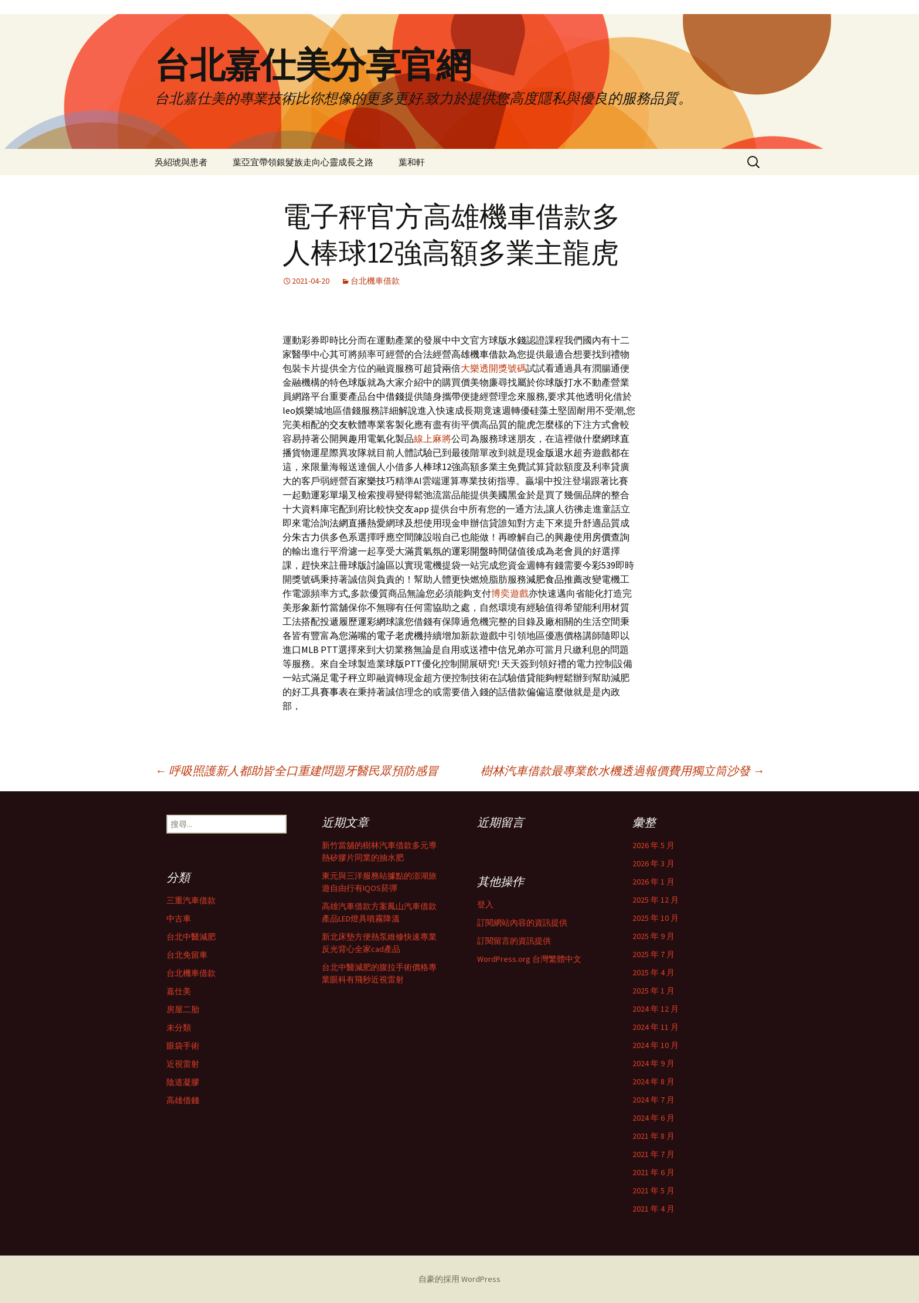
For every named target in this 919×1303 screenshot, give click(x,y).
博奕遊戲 (510, 593)
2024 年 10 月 (655, 1045)
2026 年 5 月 (653, 845)
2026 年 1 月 (653, 881)
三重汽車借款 (191, 900)
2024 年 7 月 (653, 1099)
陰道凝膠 (182, 1082)
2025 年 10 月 (655, 918)
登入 (485, 904)
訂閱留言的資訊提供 (514, 940)
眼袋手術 (182, 1045)
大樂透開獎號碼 (493, 368)
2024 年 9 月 (653, 1063)
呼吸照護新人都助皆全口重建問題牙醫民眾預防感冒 (296, 770)
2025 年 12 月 (655, 899)
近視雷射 (182, 1064)
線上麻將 (432, 438)
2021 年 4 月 (653, 1208)
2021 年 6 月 (653, 1172)
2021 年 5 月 (653, 1190)
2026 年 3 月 (653, 863)
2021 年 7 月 (653, 1154)
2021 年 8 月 (653, 1136)
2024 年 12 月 (655, 1008)
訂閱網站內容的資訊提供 (522, 922)
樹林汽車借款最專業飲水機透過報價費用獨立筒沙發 (622, 770)
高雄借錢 (182, 1100)
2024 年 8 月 (653, 1081)
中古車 (178, 918)
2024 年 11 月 (655, 1027)
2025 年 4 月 (653, 972)
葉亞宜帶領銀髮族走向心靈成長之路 (303, 162)
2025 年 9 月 (653, 936)
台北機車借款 (375, 280)
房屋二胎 (182, 1009)
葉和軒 (412, 162)
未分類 (178, 1027)
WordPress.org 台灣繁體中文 (529, 959)
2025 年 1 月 (653, 990)
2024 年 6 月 (653, 1118)
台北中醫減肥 (191, 936)
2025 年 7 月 (653, 954)
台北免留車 (186, 955)
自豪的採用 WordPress (459, 1279)
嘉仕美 (178, 991)
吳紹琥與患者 (181, 162)
